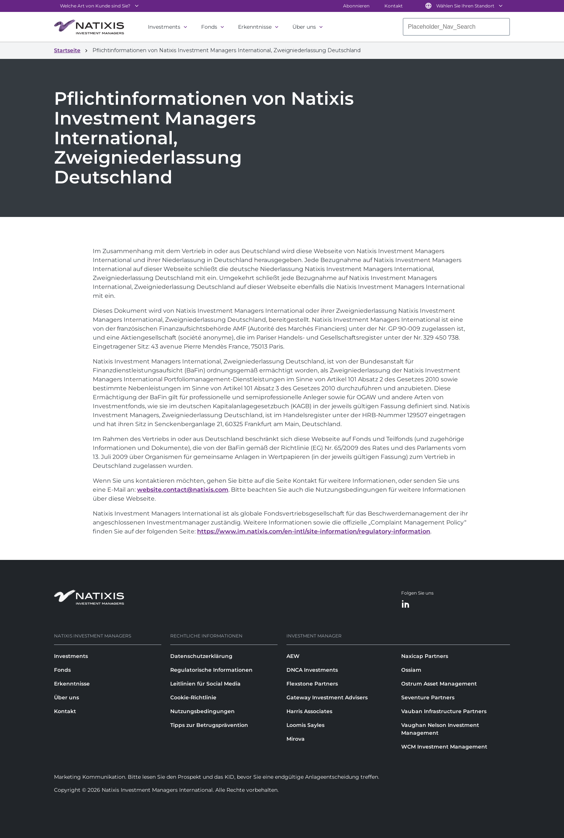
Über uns (304, 26)
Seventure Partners (427, 697)
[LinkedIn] (405, 604)
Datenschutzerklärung (201, 656)
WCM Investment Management (444, 746)
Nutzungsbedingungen (202, 711)
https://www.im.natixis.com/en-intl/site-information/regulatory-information (313, 531)
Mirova (295, 738)
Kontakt (393, 6)
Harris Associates (309, 711)
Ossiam (411, 670)
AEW (293, 656)
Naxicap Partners (424, 656)
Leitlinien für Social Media (205, 683)
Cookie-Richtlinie (193, 697)
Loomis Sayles (305, 725)
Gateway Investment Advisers (327, 697)
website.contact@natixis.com (182, 489)
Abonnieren (356, 6)
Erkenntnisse (255, 26)
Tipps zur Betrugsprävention (209, 725)
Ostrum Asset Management (439, 683)
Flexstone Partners (312, 683)
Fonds (209, 26)
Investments (164, 26)
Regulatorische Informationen (211, 670)
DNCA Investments (312, 670)
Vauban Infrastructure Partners (444, 711)
